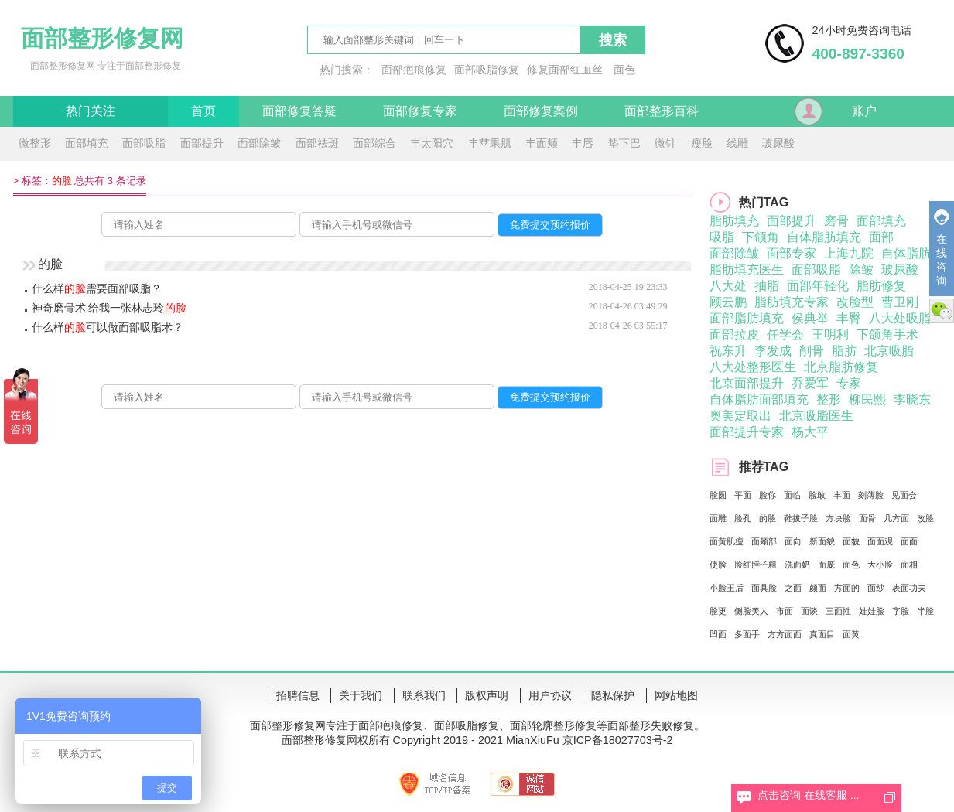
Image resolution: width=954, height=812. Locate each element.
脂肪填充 (734, 220)
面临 (792, 495)
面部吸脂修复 (486, 69)
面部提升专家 (747, 431)
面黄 (851, 634)
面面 (909, 541)
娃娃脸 (871, 611)
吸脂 (722, 237)
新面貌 (822, 541)
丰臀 (848, 318)
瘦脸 (702, 143)
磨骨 (836, 220)
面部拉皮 (734, 334)
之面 (793, 587)
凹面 (718, 634)
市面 (784, 611)
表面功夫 (909, 587)
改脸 (925, 518)
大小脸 (880, 564)
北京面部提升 (747, 383)
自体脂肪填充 (824, 237)
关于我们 (360, 695)
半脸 (925, 611)
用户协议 (550, 695)
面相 (909, 564)
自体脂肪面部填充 (759, 399)
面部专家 (791, 253)
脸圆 (718, 495)
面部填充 (86, 143)
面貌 (851, 541)
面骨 (867, 518)
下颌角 (760, 237)
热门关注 (90, 111)
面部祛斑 (317, 143)
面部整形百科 (661, 111)
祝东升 (728, 350)
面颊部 (764, 541)
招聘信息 (298, 695)
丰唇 (582, 143)
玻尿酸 (778, 143)
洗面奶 (797, 564)
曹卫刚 (899, 302)
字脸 (900, 611)
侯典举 (810, 318)
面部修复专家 (420, 111)
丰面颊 (541, 143)
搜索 (613, 40)
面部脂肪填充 (747, 318)
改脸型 (855, 302)
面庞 (826, 564)
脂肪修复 (881, 285)
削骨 (811, 350)
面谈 (809, 611)
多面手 (747, 634)
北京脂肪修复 (841, 367)
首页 (203, 111)
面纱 (875, 587)
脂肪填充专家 (791, 302)
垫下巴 (624, 143)
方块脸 (838, 518)
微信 (941, 311)
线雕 (737, 143)
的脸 (767, 518)
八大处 (728, 285)
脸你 (767, 495)
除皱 (861, 269)
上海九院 (849, 253)
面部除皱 (259, 143)
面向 (793, 541)
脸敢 (817, 495)
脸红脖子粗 (755, 564)
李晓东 (912, 399)
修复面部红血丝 (565, 69)
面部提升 (202, 143)
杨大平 (810, 431)
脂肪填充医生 (747, 269)
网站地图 (676, 695)
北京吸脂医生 (816, 415)
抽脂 (766, 285)
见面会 (904, 495)
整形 (828, 399)
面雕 (718, 518)
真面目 (822, 634)
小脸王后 (727, 587)
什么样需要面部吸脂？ (97, 288)
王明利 (830, 334)
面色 (624, 69)
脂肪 (844, 350)
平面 (742, 495)
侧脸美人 (751, 611)
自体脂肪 (906, 253)
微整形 (35, 143)
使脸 (718, 564)
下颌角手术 (887, 334)
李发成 (773, 350)
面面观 (880, 541)
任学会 (785, 334)
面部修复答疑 (299, 111)
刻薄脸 (871, 495)
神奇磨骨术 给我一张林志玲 (109, 308)
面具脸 (764, 587)
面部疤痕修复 (413, 69)
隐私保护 (612, 695)
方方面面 (785, 634)
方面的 (847, 587)
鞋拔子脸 (801, 518)
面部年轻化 (818, 285)
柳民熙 (867, 399)
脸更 (718, 611)
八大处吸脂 (900, 318)
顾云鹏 (728, 302)
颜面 (817, 587)
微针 (665, 143)
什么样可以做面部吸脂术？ (107, 327)
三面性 (838, 611)
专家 (848, 383)
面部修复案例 (541, 111)
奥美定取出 (740, 415)
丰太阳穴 (431, 143)
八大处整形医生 (753, 367)
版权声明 (486, 695)
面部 (881, 237)
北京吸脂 (889, 350)
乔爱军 (810, 383)
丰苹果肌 (489, 143)
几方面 (896, 518)
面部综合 (374, 143)
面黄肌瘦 (727, 541)
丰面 (841, 495)
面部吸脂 (144, 143)
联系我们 (424, 695)
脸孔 (742, 518)
